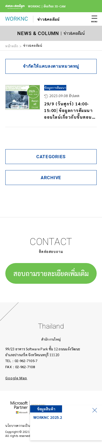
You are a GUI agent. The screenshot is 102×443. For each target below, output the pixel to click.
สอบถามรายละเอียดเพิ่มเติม (51, 273)
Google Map (16, 378)
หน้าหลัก (11, 46)
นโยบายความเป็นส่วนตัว (22, 426)
